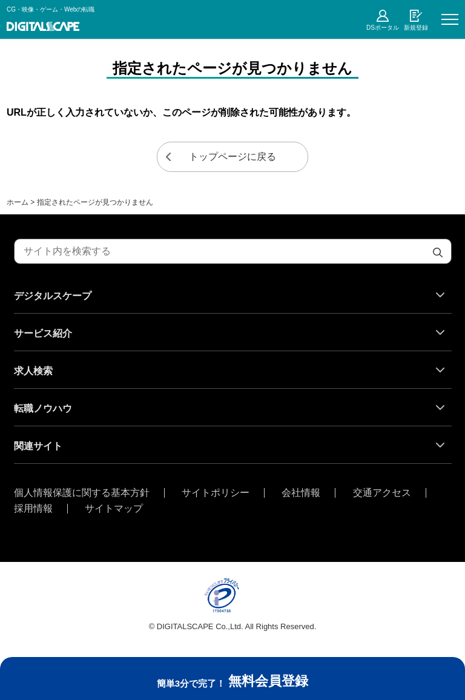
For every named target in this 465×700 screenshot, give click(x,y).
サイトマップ (114, 508)
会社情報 (301, 493)
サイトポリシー (215, 493)
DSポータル (382, 27)
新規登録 (416, 27)
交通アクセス (382, 493)
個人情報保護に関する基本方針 (82, 493)
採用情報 (33, 508)
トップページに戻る (232, 156)
